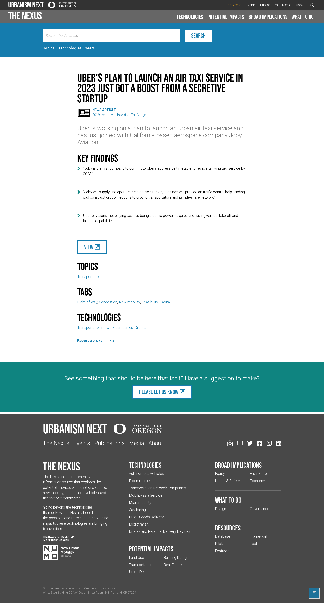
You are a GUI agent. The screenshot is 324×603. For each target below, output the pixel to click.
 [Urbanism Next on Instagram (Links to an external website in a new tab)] (269, 443)
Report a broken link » (95, 340)
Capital (165, 302)
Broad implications (268, 16)
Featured (222, 551)
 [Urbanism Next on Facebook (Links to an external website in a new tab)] (259, 443)
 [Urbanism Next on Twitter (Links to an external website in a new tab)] (250, 443)
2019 (96, 115)
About (300, 5)
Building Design (176, 557)
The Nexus (233, 5)
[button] (189, 17)
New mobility (129, 302)
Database (222, 536)
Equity (220, 473)
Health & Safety (227, 481)
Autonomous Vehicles (146, 473)
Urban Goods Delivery (146, 517)
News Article (104, 110)
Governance (259, 508)
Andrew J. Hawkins (115, 115)
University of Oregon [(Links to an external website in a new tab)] (80, 588)
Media (286, 5)
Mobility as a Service (145, 495)
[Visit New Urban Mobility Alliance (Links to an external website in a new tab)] (61, 552)
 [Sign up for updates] (230, 443)
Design (220, 508)
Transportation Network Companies (157, 488)
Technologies (189, 16)
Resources (228, 528)
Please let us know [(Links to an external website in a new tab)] (159, 391)
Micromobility (140, 502)
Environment (260, 473)
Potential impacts (225, 16)
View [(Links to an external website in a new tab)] (88, 247)
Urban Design (139, 572)
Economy (257, 481)
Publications (269, 5)
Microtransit (139, 524)
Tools (254, 543)
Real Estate (173, 564)
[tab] (48, 48)
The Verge (138, 115)
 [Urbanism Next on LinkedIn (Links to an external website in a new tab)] (278, 443)
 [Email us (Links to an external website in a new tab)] (240, 443)
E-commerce (139, 481)
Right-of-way (87, 302)
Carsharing (137, 510)
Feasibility (150, 302)
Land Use (136, 557)
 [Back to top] (314, 593)
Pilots (219, 543)
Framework (259, 536)
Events (251, 5)
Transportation (89, 276)
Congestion (108, 302)
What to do (303, 16)
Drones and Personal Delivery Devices (159, 531)
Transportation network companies (105, 327)
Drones (140, 327)
